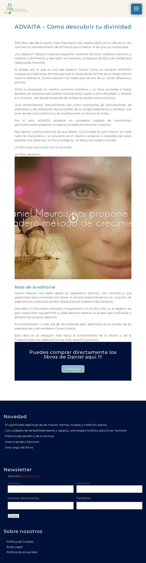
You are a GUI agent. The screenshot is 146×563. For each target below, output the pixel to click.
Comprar (73, 369)
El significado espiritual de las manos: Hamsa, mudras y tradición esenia (56, 425)
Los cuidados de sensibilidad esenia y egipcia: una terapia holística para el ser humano (66, 430)
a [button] (136, 9)
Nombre (14, 483)
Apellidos (83, 483)
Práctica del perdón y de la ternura (29, 436)
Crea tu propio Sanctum (22, 442)
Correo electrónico (23, 498)
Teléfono (83, 498)
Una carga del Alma (19, 447)
